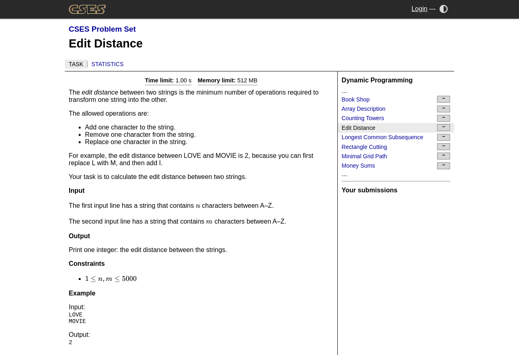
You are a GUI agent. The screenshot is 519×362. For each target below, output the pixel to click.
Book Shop (396, 99)
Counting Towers (396, 118)
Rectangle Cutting (396, 146)
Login (419, 8)
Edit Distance (396, 127)
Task (76, 64)
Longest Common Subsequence (396, 137)
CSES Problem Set (102, 29)
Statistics (108, 64)
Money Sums (396, 165)
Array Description (396, 109)
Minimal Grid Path (396, 156)
